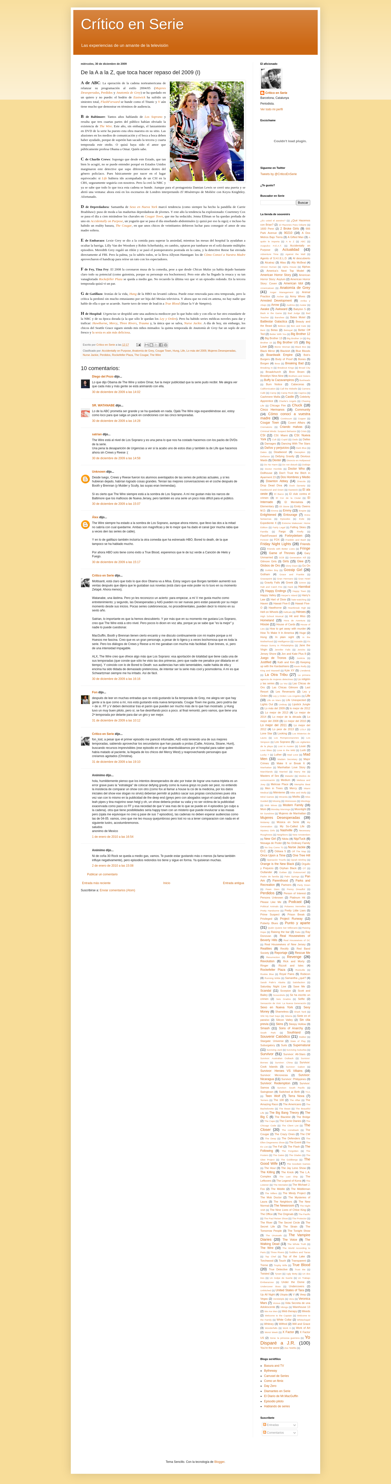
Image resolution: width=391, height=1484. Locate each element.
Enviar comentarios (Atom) (117, 890)
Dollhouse (266, 472)
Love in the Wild (286, 750)
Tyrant (278, 1273)
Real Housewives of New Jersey (285, 944)
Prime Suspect (270, 914)
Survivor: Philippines (293, 1079)
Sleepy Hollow (297, 1024)
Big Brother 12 (300, 334)
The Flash (294, 1146)
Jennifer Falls (283, 649)
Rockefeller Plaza (110, 279)
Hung (176, 350)
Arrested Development (276, 300)
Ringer (264, 965)
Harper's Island (289, 595)
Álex (95, 517)
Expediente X (268, 522)
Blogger (219, 1462)
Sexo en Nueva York (143, 207)
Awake (264, 309)
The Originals (285, 1214)
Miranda (283, 796)
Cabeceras (297, 384)
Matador (289, 775)
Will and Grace (301, 1323)
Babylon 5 (299, 309)
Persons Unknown (271, 897)
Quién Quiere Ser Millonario (283, 927)
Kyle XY (289, 670)
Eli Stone (284, 506)
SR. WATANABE (103, 405)
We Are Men (271, 1311)
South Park (268, 1032)
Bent (262, 330)
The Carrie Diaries (290, 1120)
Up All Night (267, 1294)
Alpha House (289, 266)
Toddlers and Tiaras (299, 1252)
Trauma (144, 323)
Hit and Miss (297, 616)
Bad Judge (294, 313)
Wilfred (283, 1323)
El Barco (279, 494)
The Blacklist (283, 1116)
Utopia (284, 1294)
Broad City (304, 367)
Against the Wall (295, 254)
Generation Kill (298, 557)
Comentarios (273, 1432)
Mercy (113, 323)
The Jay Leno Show (293, 1167)
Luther (278, 754)
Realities (266, 948)
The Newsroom (284, 1205)
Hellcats (287, 612)
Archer (280, 296)
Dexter (276, 460)
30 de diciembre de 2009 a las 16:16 (116, 679)
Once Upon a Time (273, 855)
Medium (285, 779)
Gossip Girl (293, 570)
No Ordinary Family (298, 842)
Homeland (267, 620)
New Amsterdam (301, 834)
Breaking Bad (294, 363)
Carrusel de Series (276, 1376)
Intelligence (284, 641)
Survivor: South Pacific (291, 1087)
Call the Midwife (288, 388)
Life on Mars (274, 700)
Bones (302, 359)
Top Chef (270, 1256)
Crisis (304, 431)
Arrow (275, 305)
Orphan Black (288, 868)
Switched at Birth (289, 1091)
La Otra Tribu (276, 675)
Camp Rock (287, 392)
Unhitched (265, 1290)
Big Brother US (287, 342)
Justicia (301, 658)
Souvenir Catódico (275, 1036)
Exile (301, 518)
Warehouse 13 (301, 1306)
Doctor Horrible (273, 468)
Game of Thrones (282, 553)
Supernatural (301, 1045)
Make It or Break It (290, 763)
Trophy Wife (280, 1265)
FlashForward (268, 535)
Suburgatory (267, 1045)
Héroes (301, 612)
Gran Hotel (304, 578)
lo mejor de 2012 (300, 708)
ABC (303, 241)
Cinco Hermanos (272, 409)
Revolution (267, 961)
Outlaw (283, 872)
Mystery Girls (267, 830)
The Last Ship (288, 1176)
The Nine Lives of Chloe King (288, 1209)
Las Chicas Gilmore (285, 687)
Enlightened (268, 514)
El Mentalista (294, 502)
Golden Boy (271, 570)
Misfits (296, 796)
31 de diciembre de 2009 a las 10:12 (116, 720)
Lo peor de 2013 (283, 729)
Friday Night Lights (275, 544)
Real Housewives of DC (297, 940)
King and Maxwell (270, 670)
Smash (265, 1028)
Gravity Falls (272, 582)
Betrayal (288, 330)
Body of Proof (284, 359)
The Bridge (303, 1116)
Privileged (266, 918)
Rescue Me (302, 953)
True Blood (172, 303)
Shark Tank (300, 1011)
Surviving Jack (274, 1049)
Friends (305, 544)
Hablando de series (277, 1406)
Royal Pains (286, 973)
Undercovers (296, 1286)
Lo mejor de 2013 (276, 712)
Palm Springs (292, 876)
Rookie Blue (267, 974)
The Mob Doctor (271, 1197)
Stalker (302, 1036)
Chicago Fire (278, 405)
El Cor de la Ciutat (288, 498)
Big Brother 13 (273, 338)
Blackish (285, 350)
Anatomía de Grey (143, 350)
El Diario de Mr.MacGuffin (281, 1396)
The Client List (290, 1125)
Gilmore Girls (268, 561)
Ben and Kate (298, 325)
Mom (263, 809)
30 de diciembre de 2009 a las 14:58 (116, 458)
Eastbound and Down (272, 489)
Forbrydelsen (293, 535)
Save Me (299, 986)
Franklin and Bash (296, 539)
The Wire (105, 126)
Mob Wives (271, 805)
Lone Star (266, 733)
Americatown (267, 288)
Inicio (166, 883)
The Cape (269, 1121)
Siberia (288, 1016)
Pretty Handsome (269, 910)
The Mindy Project (294, 1193)
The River (266, 1222)
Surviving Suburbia (297, 1049)
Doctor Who (296, 468)
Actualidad (291, 250)
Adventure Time (269, 254)
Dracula (301, 481)
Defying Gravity (284, 456)
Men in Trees (274, 788)
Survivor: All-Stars (294, 1054)
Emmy (287, 510)
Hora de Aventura (294, 620)
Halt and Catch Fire (271, 586)
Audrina (291, 305)
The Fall (278, 1146)
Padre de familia (269, 876)
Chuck (297, 405)
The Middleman (300, 1188)
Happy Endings (275, 591)
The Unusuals (274, 1235)
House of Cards (285, 624)
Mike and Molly (298, 792)
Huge (302, 632)
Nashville (286, 830)
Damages (270, 443)
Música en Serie (288, 822)
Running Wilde (272, 978)
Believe (282, 325)
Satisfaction (299, 982)
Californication (268, 388)
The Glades (295, 1155)
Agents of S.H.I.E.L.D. (273, 258)
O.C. (263, 851)
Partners (286, 884)
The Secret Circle (289, 1222)
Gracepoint (266, 578)
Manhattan (266, 767)
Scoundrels (279, 995)
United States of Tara (290, 1290)
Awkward (281, 309)
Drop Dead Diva (271, 485)
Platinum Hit (297, 897)
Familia (264, 531)
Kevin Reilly (300, 666)
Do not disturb (289, 464)
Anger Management (281, 292)
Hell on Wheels (269, 611)
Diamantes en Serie (277, 1391)
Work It (287, 1328)
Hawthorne (100, 323)
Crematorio (266, 427)
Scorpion (285, 990)
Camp (273, 392)
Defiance (265, 456)
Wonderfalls (271, 1328)
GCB (281, 557)
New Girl (270, 838)
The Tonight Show (299, 1230)
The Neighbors (283, 1201)
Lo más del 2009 (196, 350)
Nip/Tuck (299, 838)
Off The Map (299, 851)
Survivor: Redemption (275, 1083)
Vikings (284, 1307)
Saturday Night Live (273, 986)
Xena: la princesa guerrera (284, 1338)
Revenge (294, 957)
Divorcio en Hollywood (298, 460)
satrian (97, 434)
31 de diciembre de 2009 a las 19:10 (116, 762)
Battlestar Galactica (273, 321)
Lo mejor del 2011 (273, 725)
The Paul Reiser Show (276, 1218)
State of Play (298, 1041)
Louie (302, 746)
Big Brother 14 (294, 338)
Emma (274, 510)
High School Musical (272, 616)
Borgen (264, 363)
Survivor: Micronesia (274, 1075)
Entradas (271, 1425)
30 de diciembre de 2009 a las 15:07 (116, 504)
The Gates (279, 1155)
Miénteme (279, 792)
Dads (295, 439)
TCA (307, 1092)
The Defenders (291, 1138)
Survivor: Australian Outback (276, 1058)
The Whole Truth (296, 1244)
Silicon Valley (284, 1019)
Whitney (269, 1323)
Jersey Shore (268, 653)
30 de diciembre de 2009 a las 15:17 (116, 562)
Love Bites (266, 750)
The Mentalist (280, 1184)
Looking (282, 733)
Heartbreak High (297, 607)
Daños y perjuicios (276, 448)
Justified (265, 662)
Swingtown (266, 1091)
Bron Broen (296, 371)
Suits (284, 1045)
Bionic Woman (282, 346)
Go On (306, 565)
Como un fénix (273, 1381)
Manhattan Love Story (291, 767)
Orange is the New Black (277, 864)
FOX (277, 539)
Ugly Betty (291, 1273)
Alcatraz (270, 262)
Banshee (279, 317)
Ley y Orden (168, 319)
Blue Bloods (302, 350)
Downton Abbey (277, 481)
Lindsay (283, 704)
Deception (299, 452)
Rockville (300, 969)
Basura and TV (274, 1365)
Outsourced (299, 872)
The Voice (290, 1239)
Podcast (295, 902)
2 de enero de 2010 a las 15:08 (112, 865)
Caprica (302, 392)
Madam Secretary (287, 759)
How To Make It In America (277, 632)
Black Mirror (267, 350)
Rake (297, 932)
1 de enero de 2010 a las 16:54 (112, 837)
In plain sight (284, 637)
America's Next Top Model (285, 270)
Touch (282, 1260)
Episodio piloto (274, 1401)
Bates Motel (297, 317)
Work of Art (303, 1327)
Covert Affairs (296, 422)
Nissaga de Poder (271, 842)
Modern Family (293, 805)
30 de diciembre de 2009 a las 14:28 (116, 421)
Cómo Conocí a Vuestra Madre (224, 255)
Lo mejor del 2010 (295, 720)
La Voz (284, 683)
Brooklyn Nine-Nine (272, 375)
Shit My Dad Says (270, 1016)
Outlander (266, 872)
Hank (290, 586)
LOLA (303, 729)
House (264, 624)
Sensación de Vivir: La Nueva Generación (283, 1003)
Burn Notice (274, 384)
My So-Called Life (292, 826)
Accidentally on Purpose (116, 350)
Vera (291, 1298)
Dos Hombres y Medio (295, 477)
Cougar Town (163, 350)
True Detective (278, 1269)
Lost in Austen (286, 746)
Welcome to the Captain (278, 1315)
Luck (303, 750)
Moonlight (300, 809)
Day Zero (270, 1386)
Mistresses (290, 801)
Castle (290, 396)
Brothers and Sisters (299, 376)
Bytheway (270, 1370)
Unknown (98, 471)
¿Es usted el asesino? (273, 220)
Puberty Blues (269, 923)
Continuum (286, 418)
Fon (95, 692)
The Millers (271, 1193)
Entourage (290, 514)
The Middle (278, 1188)
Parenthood (280, 880)
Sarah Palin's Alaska (272, 982)
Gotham (265, 574)
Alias (283, 262)
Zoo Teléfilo (290, 1348)
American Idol (293, 283)
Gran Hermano (285, 578)
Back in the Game (271, 313)
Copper (302, 418)
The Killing (267, 1172)
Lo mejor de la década (286, 716)
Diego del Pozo (102, 376)
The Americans (292, 1104)
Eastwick (293, 489)
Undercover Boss (270, 1286)
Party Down (303, 885)
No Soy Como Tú (274, 847)
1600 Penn (267, 228)
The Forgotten (290, 1151)
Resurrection (273, 957)
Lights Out (266, 704)
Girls (286, 561)
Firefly (300, 531)
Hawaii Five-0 (281, 603)
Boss (277, 363)
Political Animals (269, 906)
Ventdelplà (278, 1298)
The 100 (279, 1099)
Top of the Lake (294, 1256)
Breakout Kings (286, 367)
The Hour (270, 1167)
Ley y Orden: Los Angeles (287, 696)
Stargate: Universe (272, 1040)
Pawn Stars (273, 889)
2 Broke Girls (289, 228)
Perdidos (106, 92)
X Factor (288, 1332)
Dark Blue (301, 448)
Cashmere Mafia (270, 396)
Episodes (285, 518)
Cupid (284, 439)
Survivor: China (284, 1062)
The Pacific (304, 1214)
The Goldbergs (289, 1159)
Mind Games (267, 796)
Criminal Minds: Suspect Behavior (278, 431)
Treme (264, 1265)
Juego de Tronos (273, 658)
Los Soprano (153, 117)
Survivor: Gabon (295, 1066)
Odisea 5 (280, 851)
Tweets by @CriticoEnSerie (278, 174)
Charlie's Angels (287, 401)
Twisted (265, 1273)
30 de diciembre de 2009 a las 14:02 (116, 392)
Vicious (277, 1303)
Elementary (267, 506)
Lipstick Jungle (301, 704)
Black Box (300, 346)
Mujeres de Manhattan (292, 813)
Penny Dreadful (296, 889)
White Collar (284, 1319)
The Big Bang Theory (284, 1112)
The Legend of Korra (288, 1180)
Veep (303, 1294)
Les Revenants (285, 691)
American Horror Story (275, 275)
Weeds (306, 1311)
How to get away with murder (288, 628)
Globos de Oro (270, 565)
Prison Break (296, 914)
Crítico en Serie (132, 24)
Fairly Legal (279, 527)
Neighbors (282, 834)
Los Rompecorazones (286, 737)
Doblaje (306, 464)
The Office (266, 1214)
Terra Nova (296, 1096)
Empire (302, 510)
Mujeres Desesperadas (221, 350)
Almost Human (268, 266)
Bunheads (304, 380)
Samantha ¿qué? (295, 977)
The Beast (285, 1108)
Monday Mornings (280, 809)
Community (302, 409)
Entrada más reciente (96, 883)
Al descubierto (301, 258)
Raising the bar (280, 931)
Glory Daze (291, 565)
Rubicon (305, 973)
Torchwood (266, 1260)
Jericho (301, 649)
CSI (262, 435)
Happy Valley (268, 595)
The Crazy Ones (285, 1134)
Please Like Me (270, 902)
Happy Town (299, 591)
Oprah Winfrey (298, 859)
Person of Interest (295, 893)
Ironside (298, 641)
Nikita (285, 838)
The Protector (299, 1218)
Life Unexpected (296, 700)
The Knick (287, 1172)
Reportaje (280, 953)
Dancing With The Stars (295, 443)
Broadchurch (273, 371)
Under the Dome (292, 1282)
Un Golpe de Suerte (281, 1278)
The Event (295, 1142)
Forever (264, 539)
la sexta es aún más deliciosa (111, 332)
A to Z (290, 241)
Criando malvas (291, 427)
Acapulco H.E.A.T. (271, 245)
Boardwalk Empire (279, 355)
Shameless (282, 1011)
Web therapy (289, 1311)
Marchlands (266, 771)
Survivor (267, 1054)
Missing (277, 801)
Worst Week (271, 1332)
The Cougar (124, 225)
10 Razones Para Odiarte (292, 224)
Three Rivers (128, 323)
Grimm (302, 582)
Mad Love (292, 754)
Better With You (278, 334)
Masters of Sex (269, 775)
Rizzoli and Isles (291, 965)
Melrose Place (280, 784)
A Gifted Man (296, 237)
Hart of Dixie (278, 599)
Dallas (306, 439)
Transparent (299, 1260)
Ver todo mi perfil (271, 109)
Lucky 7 (264, 754)
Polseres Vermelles (295, 906)
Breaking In (266, 367)
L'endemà (305, 670)
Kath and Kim (286, 662)
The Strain (290, 1226)
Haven (264, 603)
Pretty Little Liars (295, 910)
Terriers (264, 1100)
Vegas (264, 1298)
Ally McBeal (298, 262)
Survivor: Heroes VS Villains (281, 1071)
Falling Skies (298, 527)
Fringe (305, 548)
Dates (263, 452)
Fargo (282, 531)
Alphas (306, 266)
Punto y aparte (297, 923)
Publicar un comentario (102, 874)
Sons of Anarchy (291, 1028)
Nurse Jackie (192, 323)
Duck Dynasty (297, 485)
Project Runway (291, 918)
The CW (305, 1134)
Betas (274, 329)
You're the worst (270, 1347)
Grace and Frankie (292, 574)
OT (304, 868)
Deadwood (280, 452)
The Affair (295, 1100)
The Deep (270, 1138)
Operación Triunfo (276, 859)
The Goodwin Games (298, 1163)
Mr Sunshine (267, 813)
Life (183, 350)
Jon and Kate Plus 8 (293, 653)
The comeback (290, 1130)
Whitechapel (303, 1319)
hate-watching (299, 599)
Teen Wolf (272, 1096)
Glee (300, 561)
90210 (288, 233)
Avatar (302, 305)
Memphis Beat (302, 784)
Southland (293, 1032)
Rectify (284, 948)
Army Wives (297, 296)
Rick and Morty (294, 961)
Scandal (265, 990)
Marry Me (299, 771)
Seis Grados (283, 999)
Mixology (305, 801)
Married (283, 771)
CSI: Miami (281, 435)
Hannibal (304, 586)
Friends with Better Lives (281, 548)
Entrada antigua (233, 883)
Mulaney (264, 822)
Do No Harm (271, 464)
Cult (274, 439)
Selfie (301, 998)
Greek (289, 582)
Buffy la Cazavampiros (279, 380)
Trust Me (300, 1269)
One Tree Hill (301, 855)
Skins (279, 1024)
